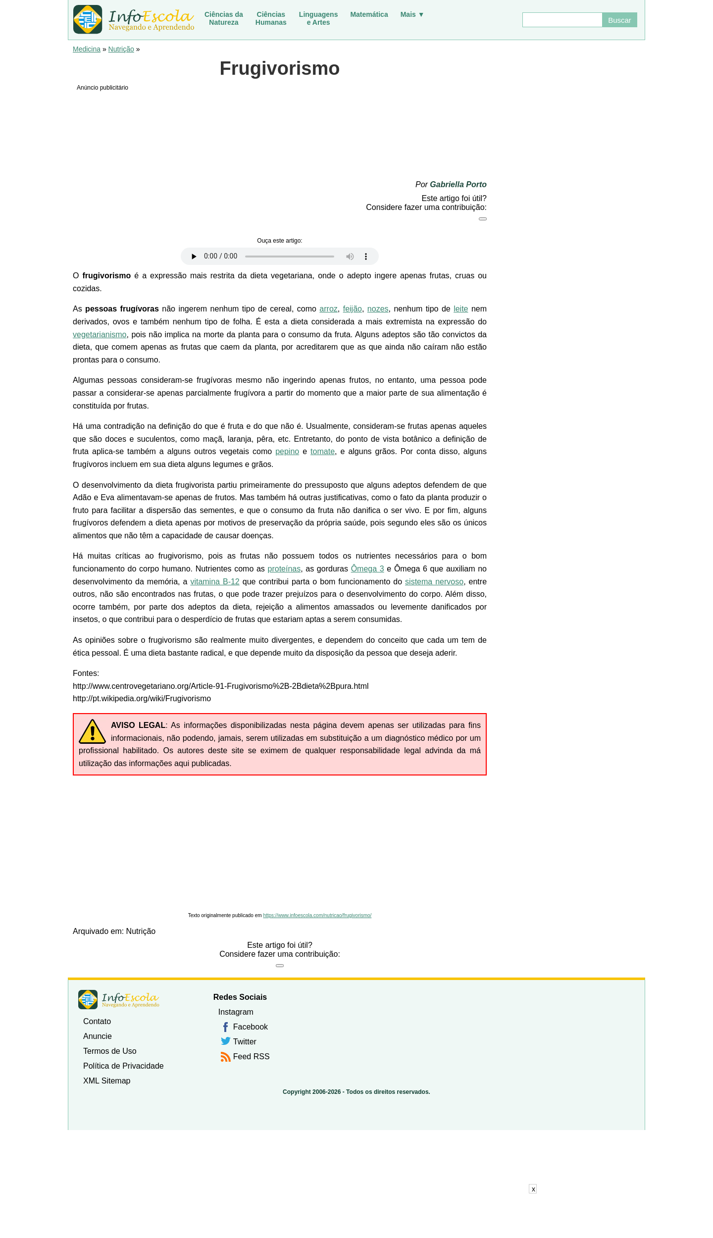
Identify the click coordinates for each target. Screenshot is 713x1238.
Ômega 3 (367, 569)
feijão (352, 309)
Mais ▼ (413, 14)
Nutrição (121, 49)
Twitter (244, 1041)
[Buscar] (562, 20)
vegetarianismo (100, 334)
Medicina (87, 49)
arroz (328, 309)
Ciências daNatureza (223, 18)
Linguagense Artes (318, 18)
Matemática (369, 14)
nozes (378, 309)
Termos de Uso (110, 1051)
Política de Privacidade (123, 1066)
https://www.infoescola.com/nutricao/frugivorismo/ (317, 915)
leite (461, 309)
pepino (287, 451)
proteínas (284, 569)
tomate (322, 451)
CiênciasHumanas (271, 18)
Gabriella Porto (458, 184)
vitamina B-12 (214, 581)
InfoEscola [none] (118, 999)
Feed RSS (251, 1056)
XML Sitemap (106, 1081)
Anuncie (97, 1036)
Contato (97, 1021)
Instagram (236, 1012)
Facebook (250, 1027)
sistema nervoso (434, 581)
